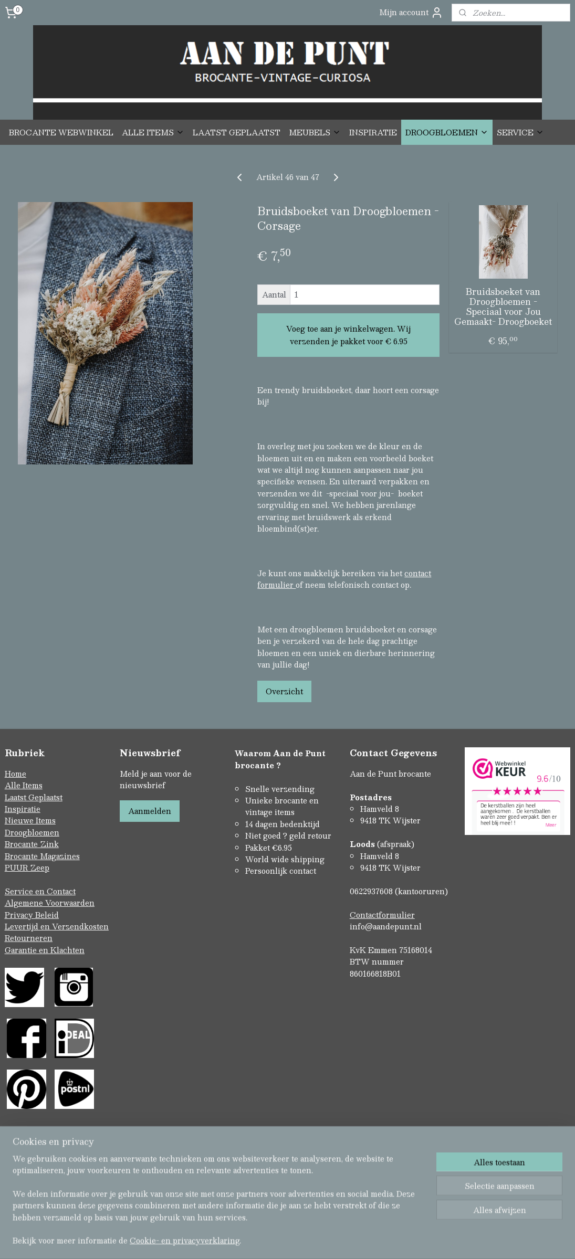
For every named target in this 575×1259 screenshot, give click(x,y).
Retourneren (29, 938)
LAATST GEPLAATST (236, 132)
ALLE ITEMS (153, 132)
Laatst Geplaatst (33, 797)
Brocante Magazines (42, 856)
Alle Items (24, 785)
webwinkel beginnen (305, 1240)
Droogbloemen (32, 832)
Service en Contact (40, 891)
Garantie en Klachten (45, 950)
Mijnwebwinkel (398, 1240)
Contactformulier (382, 914)
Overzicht (284, 691)
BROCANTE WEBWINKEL (61, 132)
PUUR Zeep (27, 867)
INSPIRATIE (373, 132)
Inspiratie (22, 808)
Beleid (47, 914)
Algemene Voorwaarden (50, 902)
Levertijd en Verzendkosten (57, 926)
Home (15, 773)
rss (265, 1240)
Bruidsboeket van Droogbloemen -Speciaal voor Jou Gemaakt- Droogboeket (503, 307)
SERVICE (520, 132)
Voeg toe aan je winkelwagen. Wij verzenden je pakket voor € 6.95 (348, 334)
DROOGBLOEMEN (446, 132)
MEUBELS (315, 132)
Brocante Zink (32, 844)
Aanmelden (149, 811)
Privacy (20, 914)
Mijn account (411, 12)
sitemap (245, 1240)
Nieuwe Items (30, 820)
